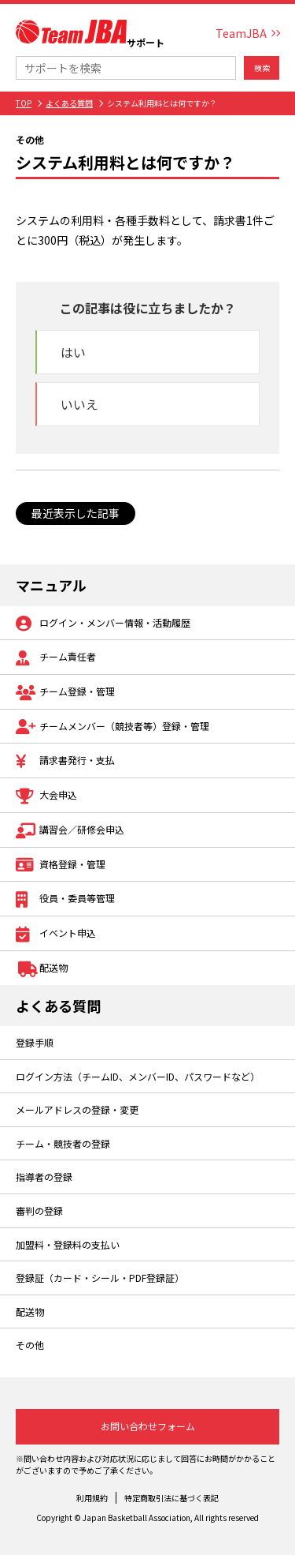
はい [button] (73, 352)
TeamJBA (241, 33)
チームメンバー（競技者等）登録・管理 (112, 727)
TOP (23, 103)
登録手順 (34, 1042)
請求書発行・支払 (65, 761)
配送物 (42, 969)
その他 (30, 1344)
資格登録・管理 (60, 865)
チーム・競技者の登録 (63, 1143)
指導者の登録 (44, 1176)
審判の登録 (39, 1210)
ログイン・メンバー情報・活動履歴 (103, 624)
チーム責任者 (56, 658)
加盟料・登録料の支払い (68, 1244)
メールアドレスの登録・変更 (77, 1109)
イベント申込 (56, 934)
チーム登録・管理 (65, 692)
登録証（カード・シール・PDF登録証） (100, 1277)
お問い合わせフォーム (148, 1426)
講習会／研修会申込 (70, 830)
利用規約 (92, 1498)
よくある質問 (69, 103)
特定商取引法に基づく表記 (171, 1498)
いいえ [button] (79, 404)
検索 (262, 67)
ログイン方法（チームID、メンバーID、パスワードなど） (138, 1076)
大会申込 (46, 796)
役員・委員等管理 (65, 899)
